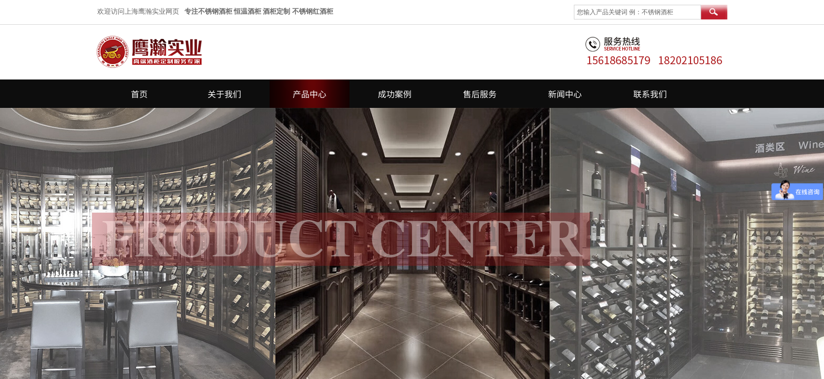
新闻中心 (565, 93)
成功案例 (394, 93)
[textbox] (637, 12)
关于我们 (224, 93)
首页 (139, 93)
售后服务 (480, 93)
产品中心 (309, 93)
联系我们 (650, 93)
